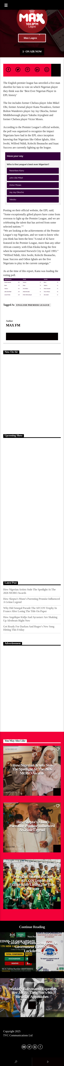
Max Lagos (32, 38)
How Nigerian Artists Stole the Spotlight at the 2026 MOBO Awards (29, 591)
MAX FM (13, 325)
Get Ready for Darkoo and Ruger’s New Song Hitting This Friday (28, 628)
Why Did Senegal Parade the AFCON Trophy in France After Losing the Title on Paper (30, 610)
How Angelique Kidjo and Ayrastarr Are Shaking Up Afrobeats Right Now (30, 619)
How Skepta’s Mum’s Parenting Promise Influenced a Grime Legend (31, 600)
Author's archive (32, 336)
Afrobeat (11, 749)
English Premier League (32, 305)
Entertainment (15, 862)
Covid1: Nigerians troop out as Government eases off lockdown (32, 947)
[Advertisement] (32, 394)
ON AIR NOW (32, 51)
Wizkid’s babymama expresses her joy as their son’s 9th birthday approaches (33, 993)
